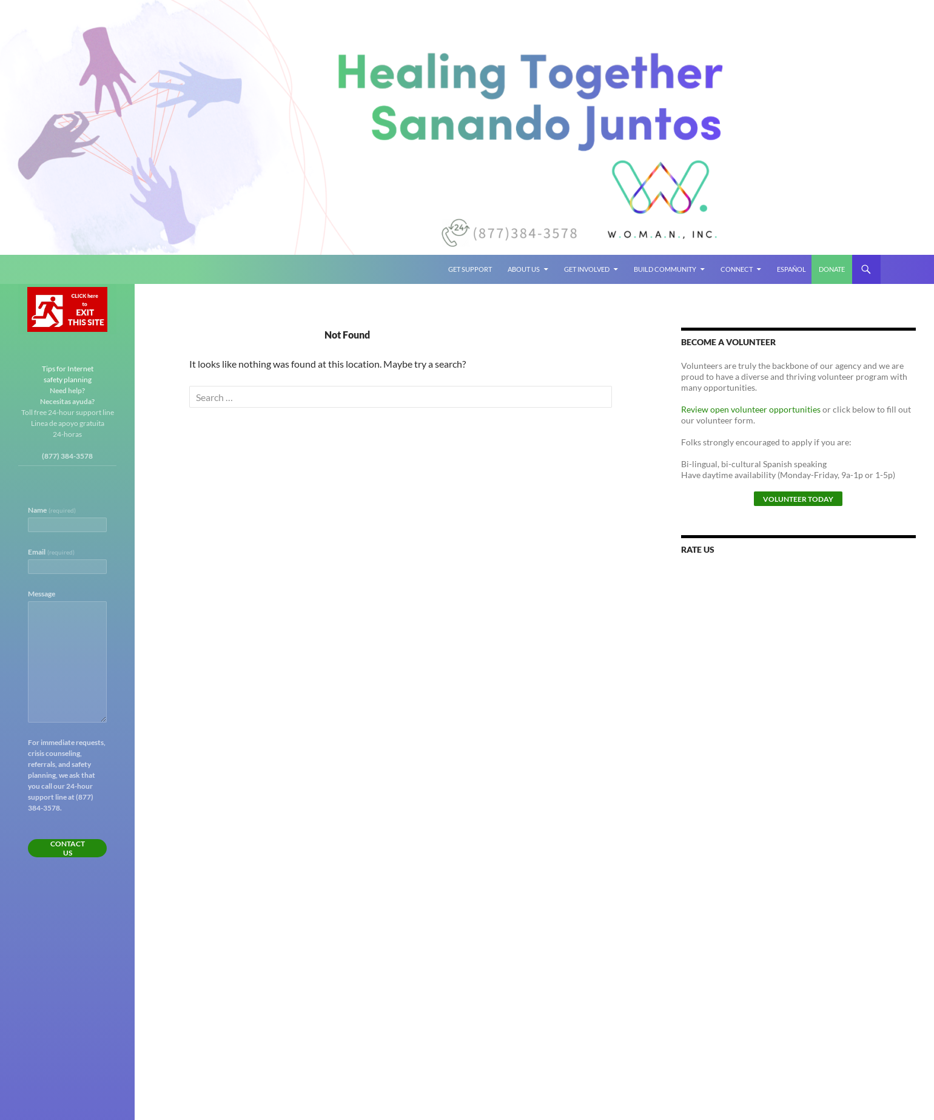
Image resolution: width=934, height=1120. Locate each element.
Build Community (665, 269)
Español (791, 269)
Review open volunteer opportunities (751, 409)
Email (51, 551)
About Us (524, 269)
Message (41, 593)
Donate (832, 269)
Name (52, 509)
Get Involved (587, 269)
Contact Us (67, 848)
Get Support (470, 269)
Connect (737, 269)
